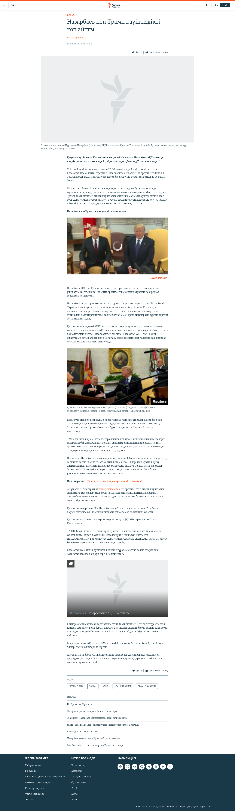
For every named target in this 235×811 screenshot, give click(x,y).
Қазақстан (76, 771)
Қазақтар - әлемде (81, 777)
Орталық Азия (78, 782)
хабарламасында (109, 489)
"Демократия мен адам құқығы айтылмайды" (114, 481)
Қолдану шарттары (35, 788)
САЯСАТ (71, 15)
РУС (216, 5)
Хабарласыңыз (33, 765)
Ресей (74, 788)
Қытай (74, 794)
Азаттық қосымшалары (37, 782)
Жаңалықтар (78, 765)
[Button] (137, 52)
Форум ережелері (34, 794)
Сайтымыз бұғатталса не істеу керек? (45, 777)
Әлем (74, 800)
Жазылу (29, 800)
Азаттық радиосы (76, 38)
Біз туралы (30, 771)
